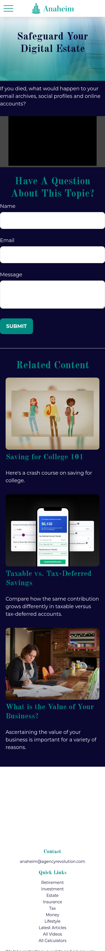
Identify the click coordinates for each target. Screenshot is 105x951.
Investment (52, 889)
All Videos (52, 934)
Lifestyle (52, 921)
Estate (52, 895)
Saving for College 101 (45, 457)
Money (52, 914)
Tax (52, 908)
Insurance (52, 901)
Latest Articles (52, 927)
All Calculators (52, 940)
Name (7, 206)
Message (11, 275)
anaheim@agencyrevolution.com (52, 861)
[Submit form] (16, 326)
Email (7, 240)
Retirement (52, 882)
